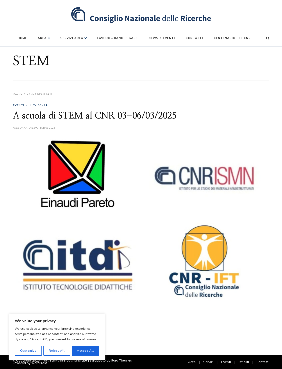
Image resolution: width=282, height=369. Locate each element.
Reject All (57, 351)
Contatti (194, 38)
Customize (28, 351)
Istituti (244, 362)
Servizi (208, 362)
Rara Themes (121, 360)
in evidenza (38, 105)
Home (22, 38)
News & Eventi (161, 38)
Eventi (226, 362)
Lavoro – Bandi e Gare (117, 38)
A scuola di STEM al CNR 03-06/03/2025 (95, 116)
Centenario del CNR (232, 38)
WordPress (39, 363)
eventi (18, 105)
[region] (57, 337)
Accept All (85, 351)
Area (42, 38)
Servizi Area (71, 38)
